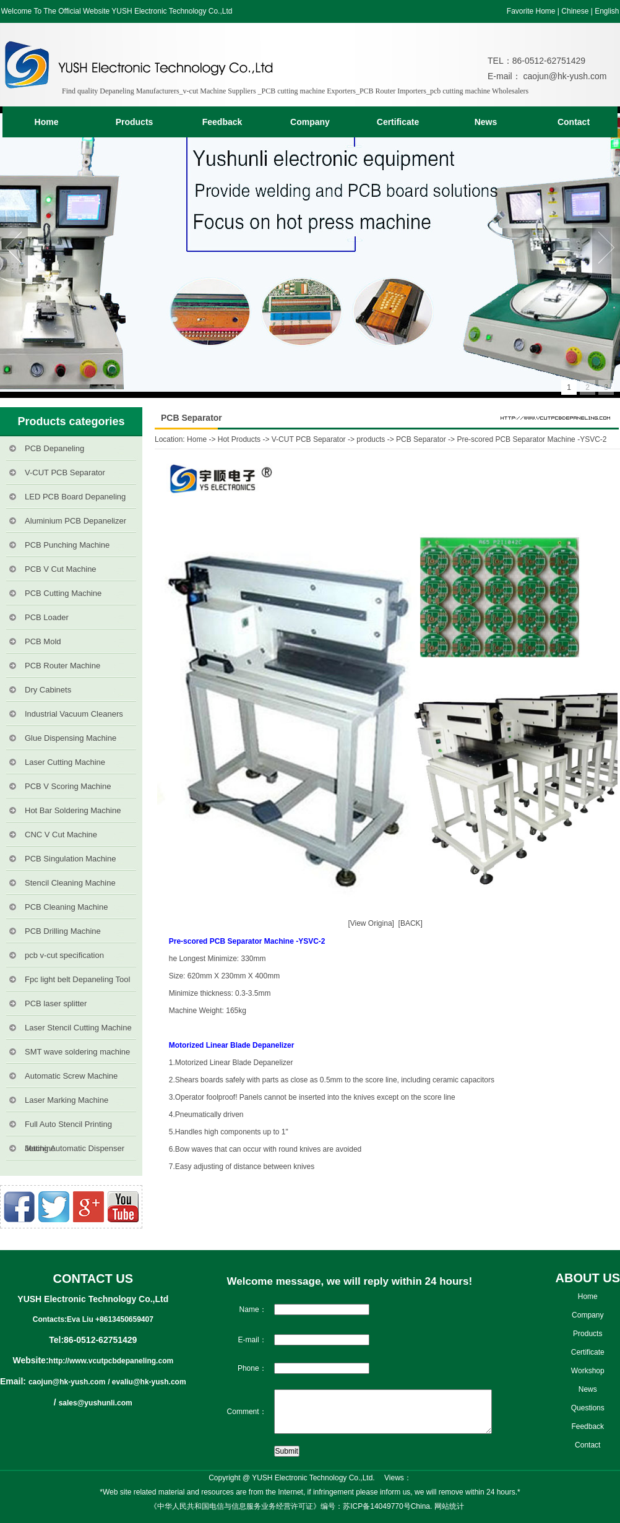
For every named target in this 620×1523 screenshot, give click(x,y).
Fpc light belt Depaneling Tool (77, 979)
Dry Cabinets (48, 689)
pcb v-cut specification (64, 955)
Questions (588, 1408)
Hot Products (239, 439)
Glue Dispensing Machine (70, 738)
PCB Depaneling (54, 448)
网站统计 (449, 1506)
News (486, 122)
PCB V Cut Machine (61, 569)
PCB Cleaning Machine (66, 907)
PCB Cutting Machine (63, 593)
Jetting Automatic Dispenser (74, 1148)
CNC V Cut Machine (61, 834)
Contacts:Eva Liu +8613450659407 (93, 1319)
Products (134, 122)
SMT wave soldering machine (77, 1051)
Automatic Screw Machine (71, 1076)
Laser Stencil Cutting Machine (78, 1027)
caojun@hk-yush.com (564, 76)
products (370, 439)
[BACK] (412, 923)
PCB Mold (43, 641)
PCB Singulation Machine (70, 858)
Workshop (588, 1370)
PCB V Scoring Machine (68, 786)
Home (47, 122)
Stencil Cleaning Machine (70, 882)
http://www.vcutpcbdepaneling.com (111, 1361)
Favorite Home (531, 11)
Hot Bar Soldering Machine (73, 810)
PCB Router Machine (62, 665)
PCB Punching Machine (67, 545)
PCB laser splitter (56, 1003)
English (607, 11)
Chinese (574, 11)
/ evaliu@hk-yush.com (147, 1382)
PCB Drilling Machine (63, 931)
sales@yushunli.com (95, 1403)
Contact (574, 122)
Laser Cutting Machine (65, 762)
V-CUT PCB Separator (65, 472)
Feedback (222, 122)
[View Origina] (371, 923)
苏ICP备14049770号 (376, 1506)
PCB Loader (47, 617)
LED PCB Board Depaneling (75, 496)
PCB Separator (421, 439)
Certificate (398, 122)
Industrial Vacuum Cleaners (74, 713)
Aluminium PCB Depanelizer (75, 520)
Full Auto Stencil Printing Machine (68, 1128)
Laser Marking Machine (66, 1100)
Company (310, 122)
